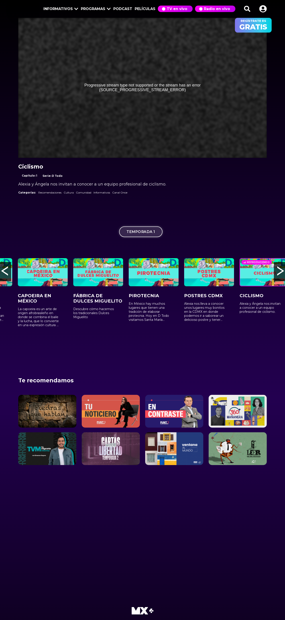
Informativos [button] (60, 9)
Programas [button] (95, 9)
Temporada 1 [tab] (140, 232)
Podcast (122, 9)
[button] (263, 8)
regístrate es (253, 25)
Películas (145, 9)
